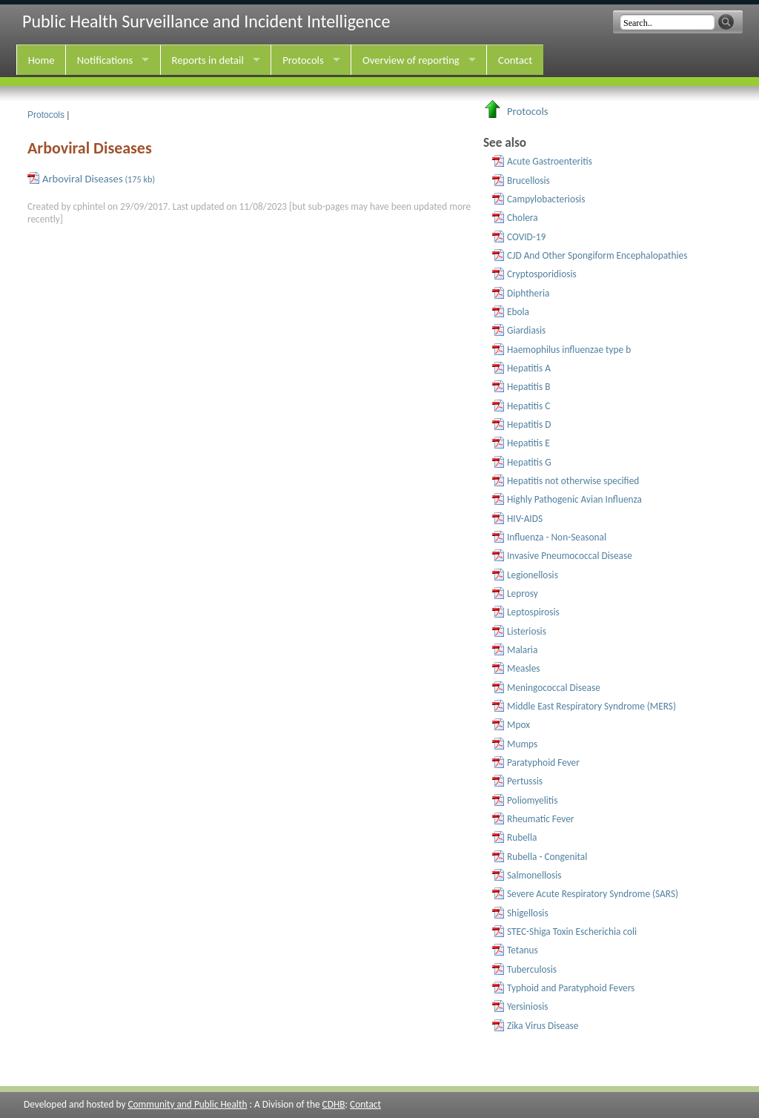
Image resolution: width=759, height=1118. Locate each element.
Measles (523, 668)
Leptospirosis (533, 612)
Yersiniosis (527, 1006)
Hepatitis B (529, 386)
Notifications (105, 60)
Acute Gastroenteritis (549, 161)
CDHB (333, 1104)
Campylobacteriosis (546, 199)
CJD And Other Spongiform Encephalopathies (597, 255)
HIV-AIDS (525, 518)
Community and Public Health (187, 1104)
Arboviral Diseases (98, 178)
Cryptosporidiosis (542, 274)
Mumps (522, 744)
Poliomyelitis (532, 800)
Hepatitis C (528, 406)
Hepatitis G (529, 462)
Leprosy (522, 593)
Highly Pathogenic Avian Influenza (574, 499)
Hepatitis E (528, 443)
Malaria (522, 650)
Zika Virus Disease (542, 1025)
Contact (515, 60)
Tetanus (522, 950)
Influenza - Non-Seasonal (556, 537)
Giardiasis (526, 330)
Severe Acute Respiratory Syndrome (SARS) (592, 893)
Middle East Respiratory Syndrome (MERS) (591, 706)
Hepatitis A (529, 368)
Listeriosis (526, 631)
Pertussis (525, 781)
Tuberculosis (532, 969)
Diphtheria (528, 293)
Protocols (303, 60)
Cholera (522, 217)
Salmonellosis (534, 875)
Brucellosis (528, 180)
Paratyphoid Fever (543, 762)
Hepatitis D (529, 424)
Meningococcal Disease (553, 687)
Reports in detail (208, 60)
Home (41, 60)
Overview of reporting (411, 60)
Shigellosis (527, 913)
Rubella (522, 837)
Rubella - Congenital (547, 856)
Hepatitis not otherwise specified (573, 480)
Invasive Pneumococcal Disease (569, 555)
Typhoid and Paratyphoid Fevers (570, 988)
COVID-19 (526, 237)
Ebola (518, 311)
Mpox (518, 724)
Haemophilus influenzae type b (569, 349)
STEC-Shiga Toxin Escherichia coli (572, 931)
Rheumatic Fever (540, 819)
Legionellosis (532, 575)
